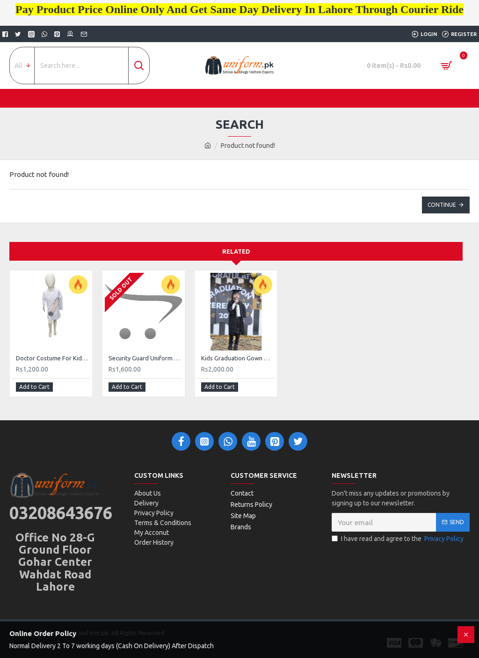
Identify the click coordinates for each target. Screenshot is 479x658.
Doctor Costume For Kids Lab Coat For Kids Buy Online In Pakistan (53, 358)
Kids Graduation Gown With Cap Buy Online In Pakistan (238, 358)
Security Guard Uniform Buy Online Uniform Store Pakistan (145, 358)
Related (236, 251)
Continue (442, 205)
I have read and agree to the (398, 539)
